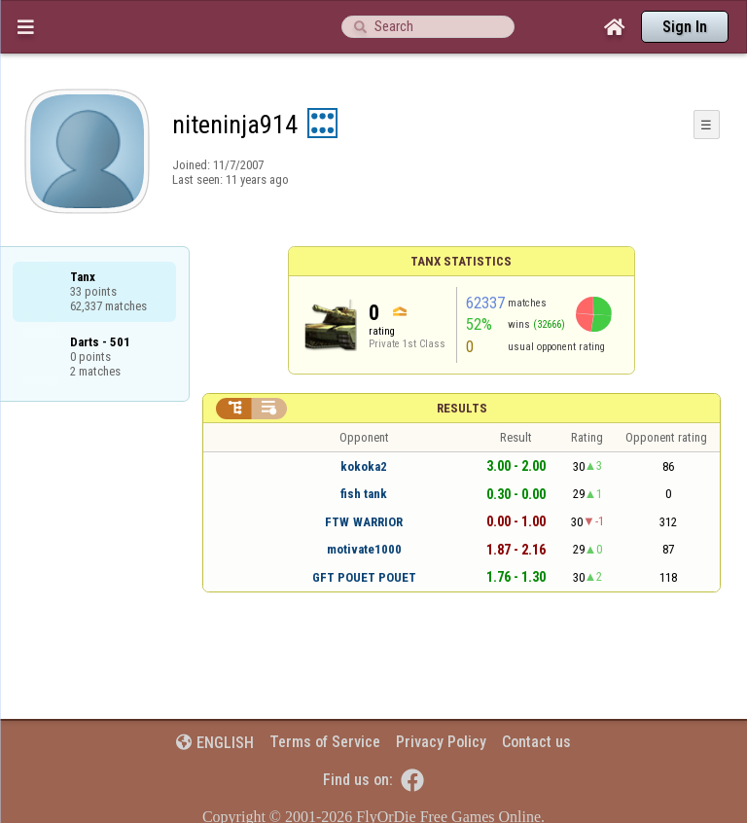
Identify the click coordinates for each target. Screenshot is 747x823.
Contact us (536, 742)
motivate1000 (364, 549)
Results (462, 408)
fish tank (363, 493)
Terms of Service (324, 742)
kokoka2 (363, 466)
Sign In (684, 27)
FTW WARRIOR (364, 522)
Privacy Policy (441, 742)
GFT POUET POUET (364, 577)
